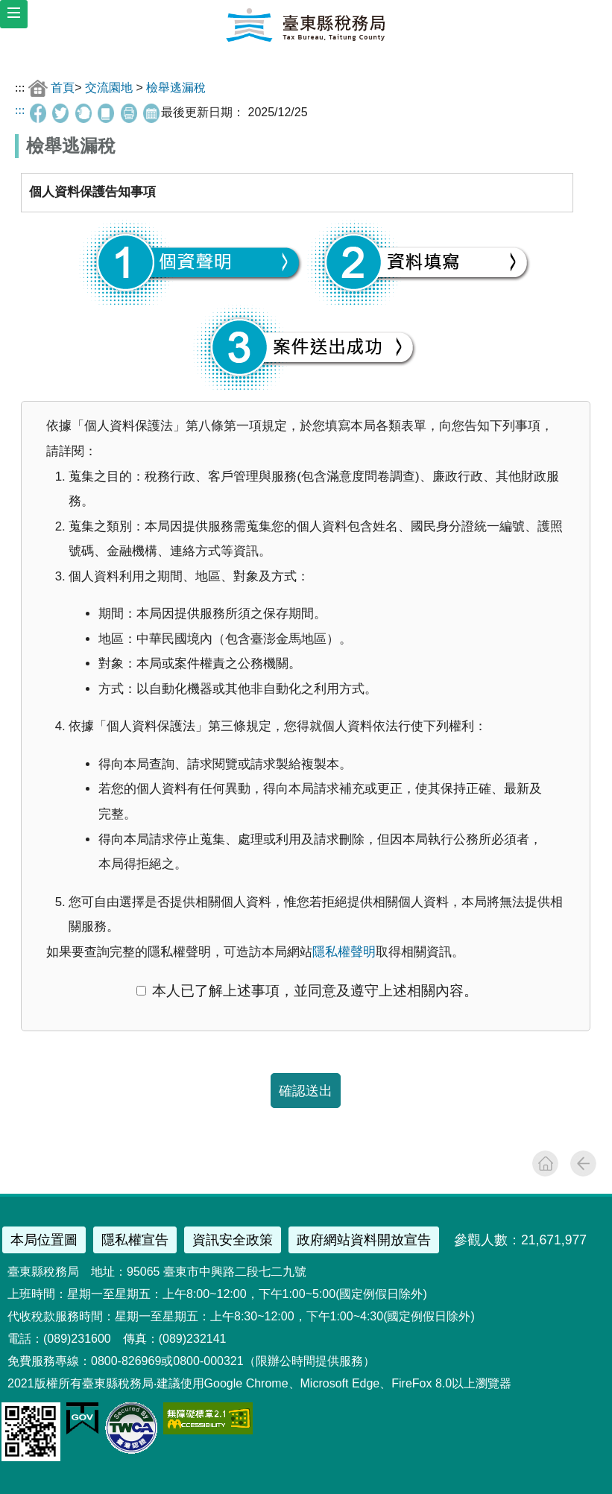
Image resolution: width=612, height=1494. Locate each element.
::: (20, 86)
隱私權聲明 (344, 952)
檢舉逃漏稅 (176, 86)
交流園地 (109, 86)
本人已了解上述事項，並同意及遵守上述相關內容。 (307, 990)
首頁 (63, 86)
